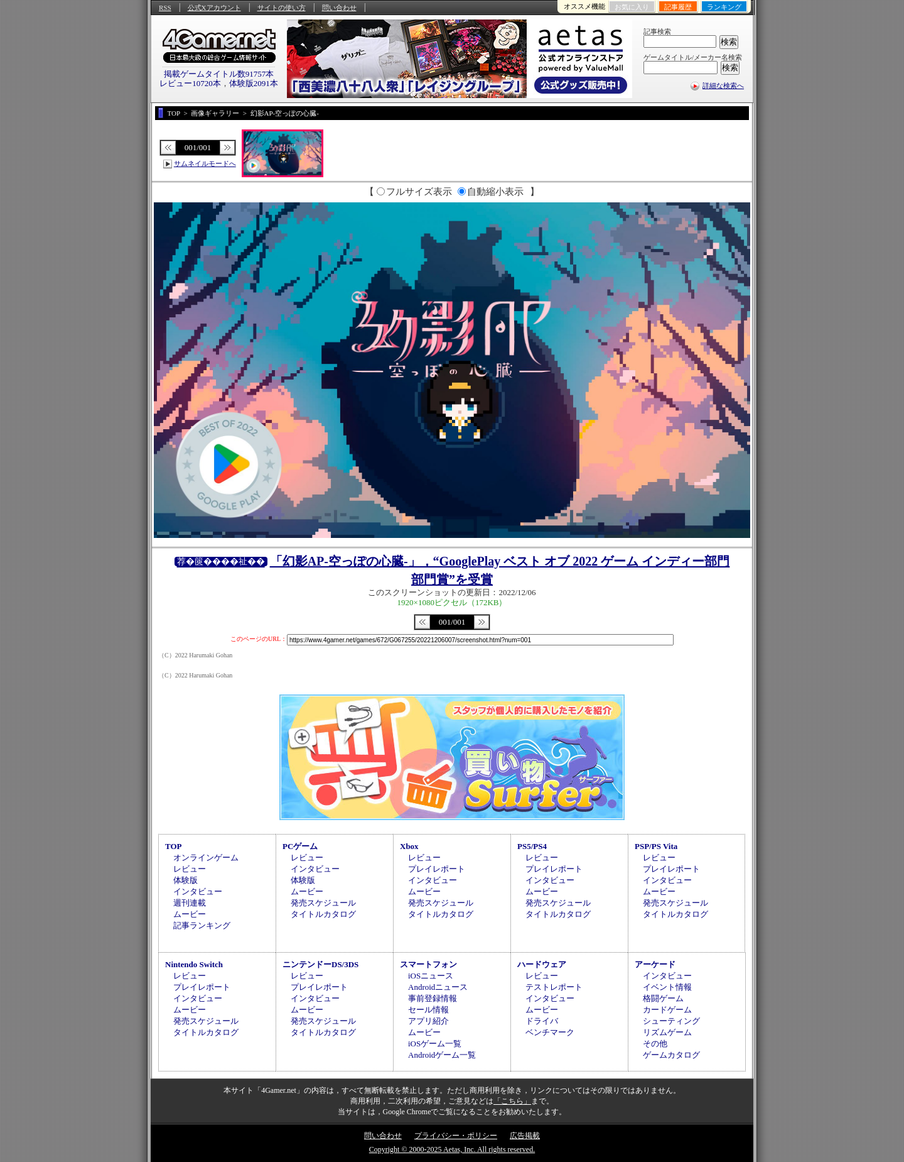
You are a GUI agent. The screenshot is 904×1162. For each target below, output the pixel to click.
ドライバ (541, 1021)
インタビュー (197, 891)
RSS (165, 7)
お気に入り (632, 7)
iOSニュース (430, 975)
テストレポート (554, 987)
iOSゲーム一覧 (434, 1043)
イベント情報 (667, 987)
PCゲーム (300, 846)
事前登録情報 (432, 998)
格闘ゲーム (663, 998)
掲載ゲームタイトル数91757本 (219, 74)
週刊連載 (189, 902)
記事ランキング (201, 925)
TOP (173, 846)
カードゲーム (667, 1009)
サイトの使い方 (281, 7)
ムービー (189, 914)
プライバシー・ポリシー (455, 1135)
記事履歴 (678, 7)
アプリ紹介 (428, 1021)
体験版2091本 (253, 83)
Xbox (409, 846)
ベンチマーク (549, 1032)
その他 (655, 1043)
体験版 (185, 880)
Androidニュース (438, 987)
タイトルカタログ (323, 914)
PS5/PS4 (532, 846)
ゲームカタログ (671, 1055)
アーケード (655, 964)
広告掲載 (525, 1135)
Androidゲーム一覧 (442, 1055)
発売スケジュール (323, 902)
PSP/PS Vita (656, 846)
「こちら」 (512, 1101)
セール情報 (428, 1009)
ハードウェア (541, 964)
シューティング (671, 1021)
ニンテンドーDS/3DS (320, 964)
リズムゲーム (667, 1032)
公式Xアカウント (214, 7)
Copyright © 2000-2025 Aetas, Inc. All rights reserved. (452, 1149)
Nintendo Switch (194, 964)
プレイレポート (436, 869)
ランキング (724, 7)
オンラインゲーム (206, 857)
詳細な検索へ (723, 85)
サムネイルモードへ (205, 163)
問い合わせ (339, 7)
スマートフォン (428, 964)
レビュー (189, 869)
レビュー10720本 (190, 83)
